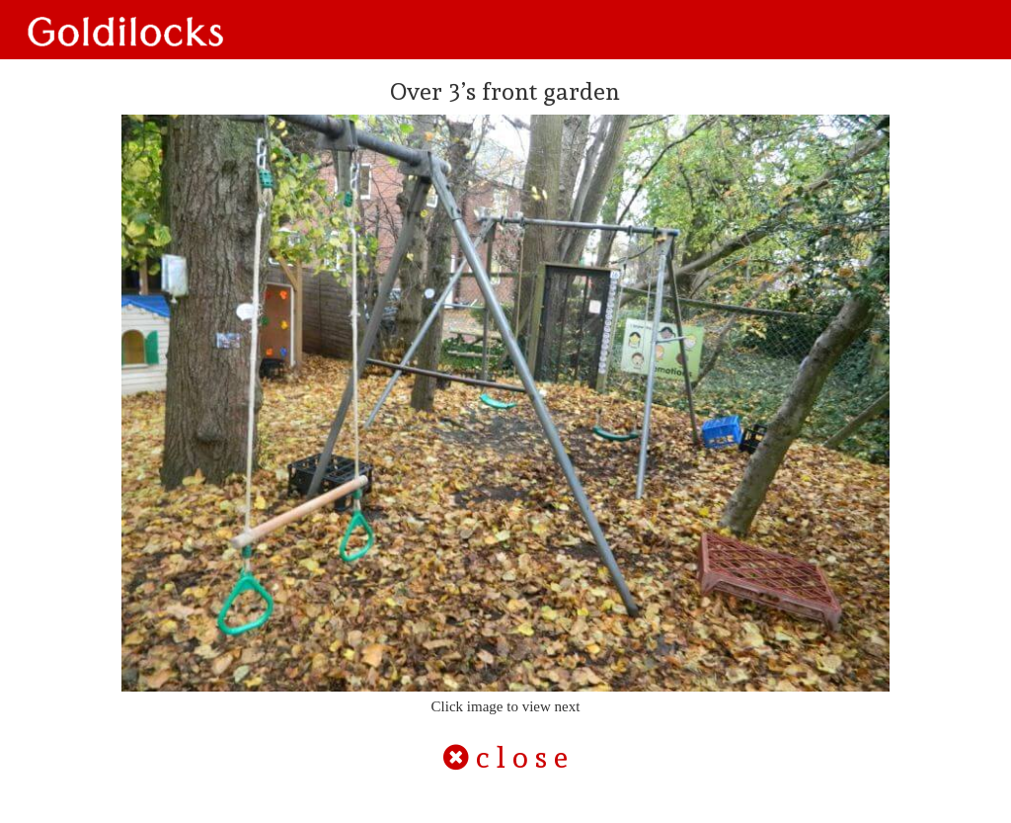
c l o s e (505, 757)
